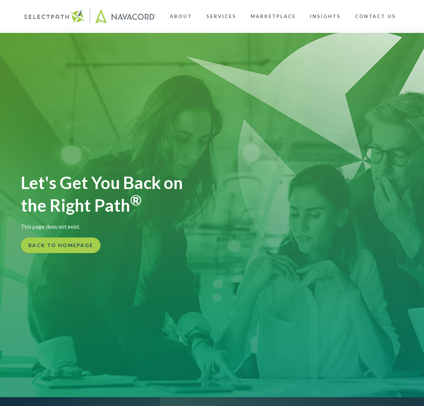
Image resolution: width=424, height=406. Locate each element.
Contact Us (375, 16)
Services (221, 16)
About (181, 16)
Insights (325, 16)
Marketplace (273, 16)
